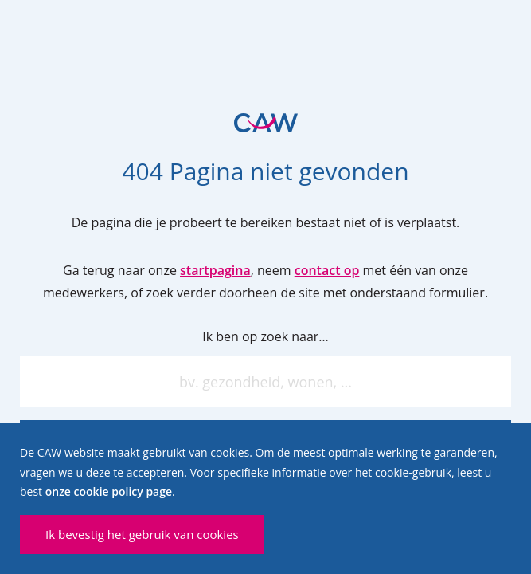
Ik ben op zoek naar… (265, 336)
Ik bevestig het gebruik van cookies (142, 534)
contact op (327, 270)
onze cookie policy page (108, 491)
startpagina (215, 270)
